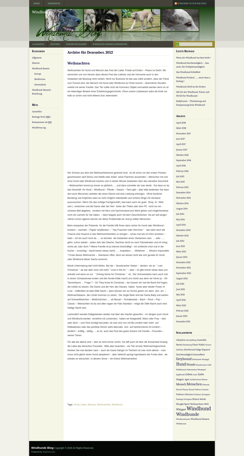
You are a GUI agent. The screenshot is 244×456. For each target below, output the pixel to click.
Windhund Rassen (76, 44)
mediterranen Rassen (198, 379)
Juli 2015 (180, 176)
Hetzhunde (196, 359)
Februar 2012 (182, 310)
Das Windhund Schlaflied (188, 72)
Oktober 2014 (182, 203)
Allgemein (38, 44)
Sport (187, 404)
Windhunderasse (183, 419)
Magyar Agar (182, 379)
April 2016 (181, 165)
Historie (55, 44)
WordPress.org (39, 127)
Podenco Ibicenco (185, 394)
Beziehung (187, 345)
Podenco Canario (202, 389)
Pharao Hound (188, 389)
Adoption (180, 339)
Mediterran (39, 79)
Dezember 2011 (183, 321)
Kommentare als (42, 122)
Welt (206, 404)
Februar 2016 (182, 171)
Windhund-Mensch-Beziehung (110, 44)
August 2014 (182, 208)
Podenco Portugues (202, 394)
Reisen (195, 399)
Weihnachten (78, 63)
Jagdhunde (180, 374)
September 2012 (183, 273)
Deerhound (189, 349)
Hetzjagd (205, 359)
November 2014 (183, 198)
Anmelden (37, 111)
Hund (76, 404)
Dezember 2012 (183, 262)
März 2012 (181, 305)
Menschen (194, 384)
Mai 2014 (180, 219)
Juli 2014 (180, 214)
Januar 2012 (181, 316)
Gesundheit (199, 354)
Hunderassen (201, 365)
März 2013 (181, 251)
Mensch (92, 404)
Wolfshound (181, 423)
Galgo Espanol (203, 349)
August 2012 (182, 278)
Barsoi (179, 344)
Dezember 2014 (183, 192)
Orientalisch (40, 84)
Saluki (203, 399)
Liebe (83, 404)
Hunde (191, 364)
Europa (37, 73)
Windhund (117, 404)
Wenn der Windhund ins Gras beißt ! (193, 57)
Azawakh (201, 339)
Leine (195, 374)
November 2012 (183, 267)
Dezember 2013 (183, 230)
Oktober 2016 (182, 155)
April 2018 (181, 122)
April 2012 (181, 300)
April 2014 (181, 224)
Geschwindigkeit (184, 354)
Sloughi (180, 404)
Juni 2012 (180, 289)
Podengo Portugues (184, 399)
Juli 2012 (180, 283)
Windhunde (42, 12)
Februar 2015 (182, 187)
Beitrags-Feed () (41, 117)
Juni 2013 (180, 246)
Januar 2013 (181, 257)
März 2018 (181, 128)
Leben (188, 374)
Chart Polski (198, 344)
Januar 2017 (181, 149)
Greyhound (184, 359)
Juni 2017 (180, 139)
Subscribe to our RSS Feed (191, 3)
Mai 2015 (180, 181)
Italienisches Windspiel (196, 369)
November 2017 (183, 133)
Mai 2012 (180, 294)
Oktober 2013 (182, 235)
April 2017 (181, 144)
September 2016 (183, 160)
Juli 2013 (180, 241)
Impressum (54, 3)
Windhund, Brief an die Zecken (191, 86)
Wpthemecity (49, 452)
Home (36, 3)
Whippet (181, 409)
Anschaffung (191, 340)
